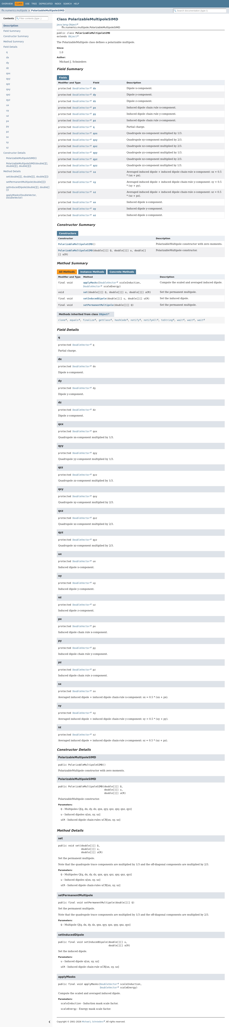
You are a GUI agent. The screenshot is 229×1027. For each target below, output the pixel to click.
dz (7, 68)
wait (180, 320)
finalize (88, 320)
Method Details (12, 171)
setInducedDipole (94, 298)
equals (74, 320)
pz (7, 131)
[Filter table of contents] (32, 18)
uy (7, 110)
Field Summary (12, 31)
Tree (34, 4)
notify (135, 320)
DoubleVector (81, 88)
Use (27, 4)
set (85, 292)
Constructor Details (14, 153)
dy (7, 63)
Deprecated (46, 4)
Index (58, 4)
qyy (8, 78)
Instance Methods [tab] (92, 271)
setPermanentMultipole (98, 305)
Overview (7, 4)
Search (67, 4)
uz (7, 116)
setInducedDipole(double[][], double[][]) (27, 188)
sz (7, 147)
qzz (8, 84)
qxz (8, 94)
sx (7, 137)
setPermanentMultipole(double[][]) (26, 182)
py (7, 126)
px (7, 121)
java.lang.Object (67, 24)
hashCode (120, 320)
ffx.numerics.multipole (14, 10)
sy (7, 142)
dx (7, 57)
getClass (104, 320)
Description (10, 25)
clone (61, 320)
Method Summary (13, 41)
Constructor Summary (16, 36)
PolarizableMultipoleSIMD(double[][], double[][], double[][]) (27, 164)
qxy (8, 89)
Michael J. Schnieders (92, 1022)
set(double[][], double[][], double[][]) (27, 176)
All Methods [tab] (67, 271)
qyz (8, 100)
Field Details (10, 47)
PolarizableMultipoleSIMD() (21, 158)
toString (167, 320)
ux (7, 105)
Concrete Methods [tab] (122, 271)
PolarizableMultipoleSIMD (47, 10)
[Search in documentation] (199, 11)
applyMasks (90, 282)
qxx (8, 73)
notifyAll (150, 320)
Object (72, 36)
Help (76, 4)
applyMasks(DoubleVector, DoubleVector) (21, 196)
